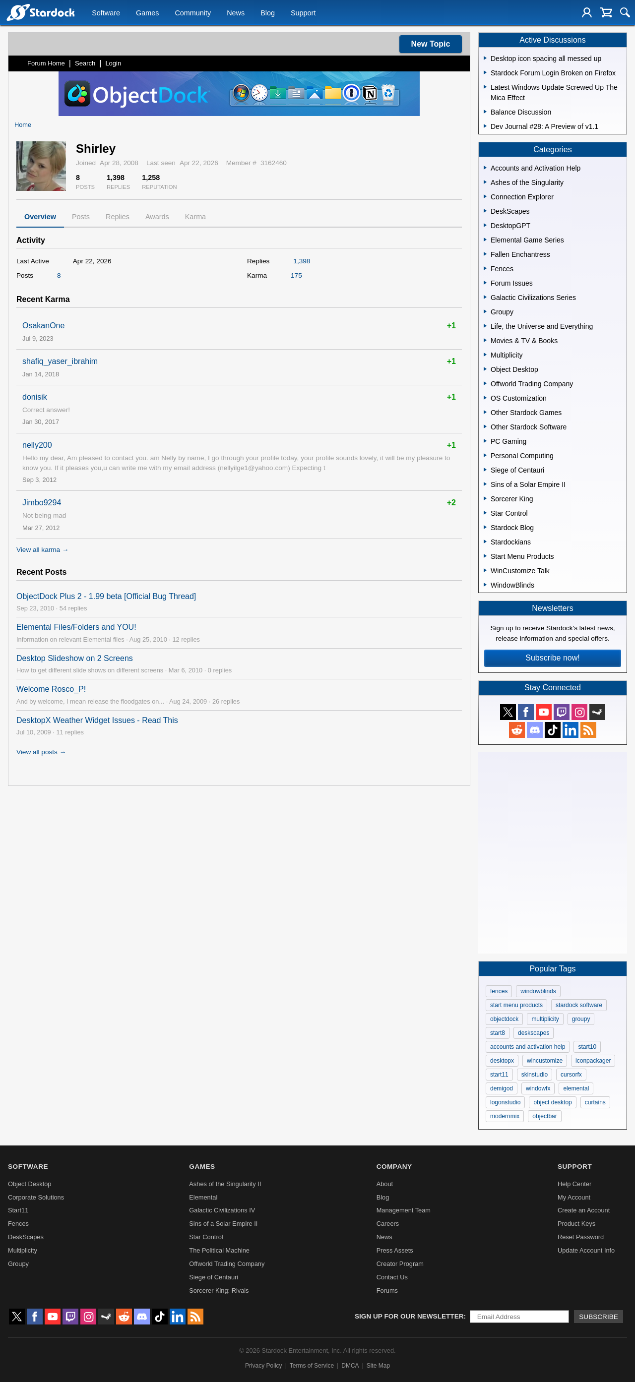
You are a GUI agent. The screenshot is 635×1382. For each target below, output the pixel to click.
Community (193, 13)
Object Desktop (30, 1184)
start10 (587, 1046)
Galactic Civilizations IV (222, 1210)
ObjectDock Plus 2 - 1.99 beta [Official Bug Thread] (106, 596)
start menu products (516, 1005)
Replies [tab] (117, 217)
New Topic (430, 44)
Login (113, 63)
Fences (18, 1223)
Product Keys (576, 1223)
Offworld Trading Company (226, 1263)
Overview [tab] (40, 217)
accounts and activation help (527, 1046)
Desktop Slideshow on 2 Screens (74, 658)
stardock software (579, 1005)
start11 (499, 1074)
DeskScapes (26, 1237)
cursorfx (571, 1074)
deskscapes (533, 1032)
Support (303, 13)
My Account (574, 1197)
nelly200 (37, 445)
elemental (576, 1088)
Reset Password (581, 1237)
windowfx (538, 1088)
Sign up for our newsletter (409, 1316)
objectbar (544, 1116)
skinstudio (534, 1074)
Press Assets (395, 1250)
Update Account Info (586, 1250)
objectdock (504, 1019)
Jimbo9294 (41, 502)
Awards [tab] (157, 217)
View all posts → (41, 752)
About (385, 1184)
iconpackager (593, 1060)
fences (499, 991)
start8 (497, 1032)
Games (147, 13)
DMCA (350, 1365)
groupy (581, 1019)
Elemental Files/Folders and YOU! (76, 627)
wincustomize (545, 1060)
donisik (34, 397)
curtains (595, 1102)
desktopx (502, 1060)
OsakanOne (43, 325)
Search (85, 63)
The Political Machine (219, 1250)
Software (106, 13)
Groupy (18, 1263)
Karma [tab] (195, 217)
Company (394, 1166)
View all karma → (42, 549)
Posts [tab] (81, 217)
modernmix (504, 1116)
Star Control (206, 1237)
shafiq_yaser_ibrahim (60, 361)
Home (22, 124)
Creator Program (400, 1263)
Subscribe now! (552, 658)
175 (296, 275)
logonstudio (505, 1102)
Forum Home (46, 63)
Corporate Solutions (36, 1197)
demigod (501, 1088)
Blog (267, 13)
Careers (388, 1223)
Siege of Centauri (213, 1277)
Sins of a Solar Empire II (223, 1223)
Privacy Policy (263, 1365)
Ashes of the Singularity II (225, 1184)
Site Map (378, 1365)
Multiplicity (22, 1250)
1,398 (301, 261)
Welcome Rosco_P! (51, 689)
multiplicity (545, 1019)
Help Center (574, 1184)
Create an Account (584, 1210)
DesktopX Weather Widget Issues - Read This (97, 720)
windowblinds (538, 991)
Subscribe (598, 1317)
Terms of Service (312, 1365)
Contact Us (392, 1277)
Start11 (18, 1210)
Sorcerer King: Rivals (219, 1290)
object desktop (552, 1102)
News (236, 13)
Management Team (404, 1210)
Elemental (203, 1197)
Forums (387, 1290)
